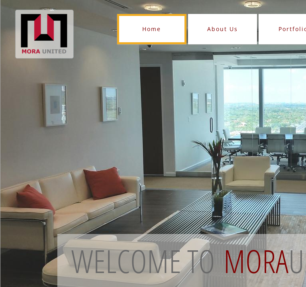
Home (151, 29)
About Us (222, 29)
